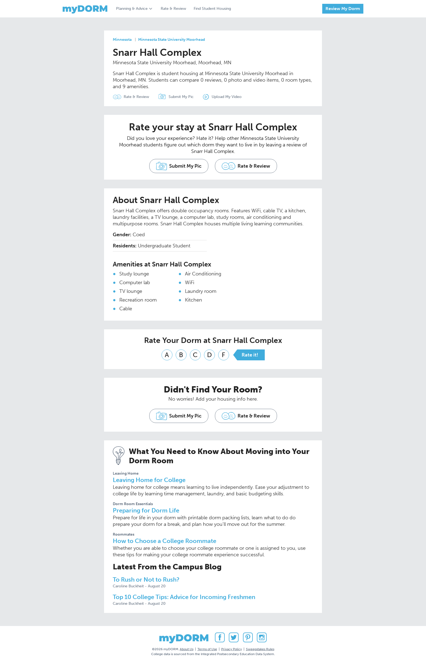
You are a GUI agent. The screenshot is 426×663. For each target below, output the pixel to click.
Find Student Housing (212, 8)
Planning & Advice (132, 8)
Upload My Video (227, 96)
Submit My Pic (181, 96)
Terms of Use (207, 649)
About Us (186, 649)
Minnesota (122, 39)
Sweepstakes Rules (260, 649)
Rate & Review (173, 8)
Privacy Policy (231, 649)
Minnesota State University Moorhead (171, 39)
